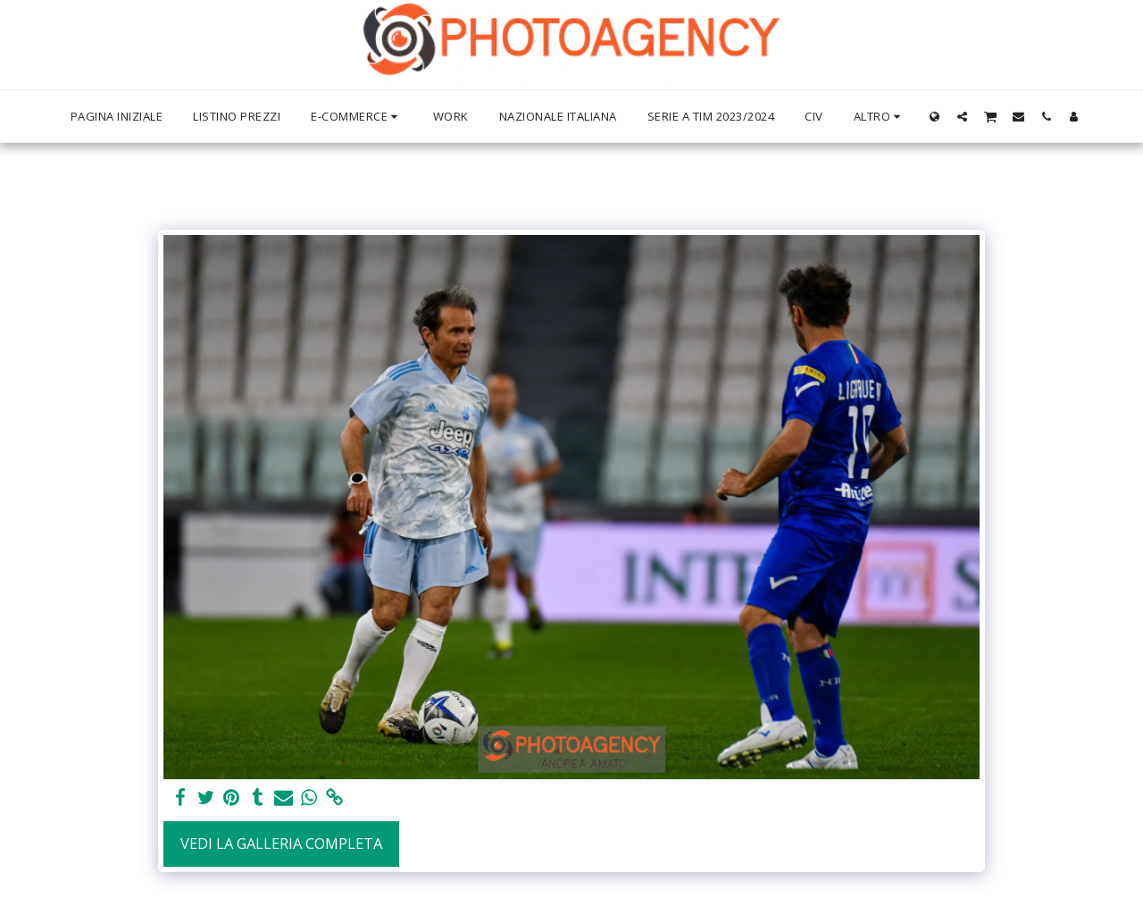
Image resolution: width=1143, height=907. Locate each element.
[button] (962, 116)
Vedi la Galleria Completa (281, 843)
